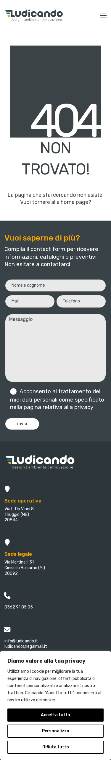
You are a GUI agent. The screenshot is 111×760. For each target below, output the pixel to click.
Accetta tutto (55, 714)
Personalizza (55, 731)
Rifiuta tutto (55, 747)
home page (74, 202)
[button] (103, 15)
